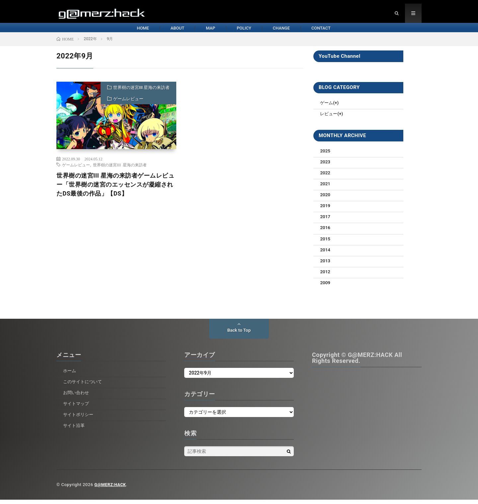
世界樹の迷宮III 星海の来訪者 (141, 93)
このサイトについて (84, 385)
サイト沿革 (74, 429)
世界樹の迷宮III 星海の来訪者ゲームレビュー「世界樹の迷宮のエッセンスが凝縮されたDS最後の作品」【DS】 (115, 190)
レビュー (329, 119)
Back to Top (239, 334)
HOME (97, 32)
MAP (198, 32)
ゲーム (327, 108)
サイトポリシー (79, 418)
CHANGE (301, 32)
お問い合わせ (77, 396)
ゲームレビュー (128, 104)
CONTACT (358, 32)
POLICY (248, 32)
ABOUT (148, 32)
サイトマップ (77, 407)
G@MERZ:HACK (110, 488)
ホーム (70, 375)
